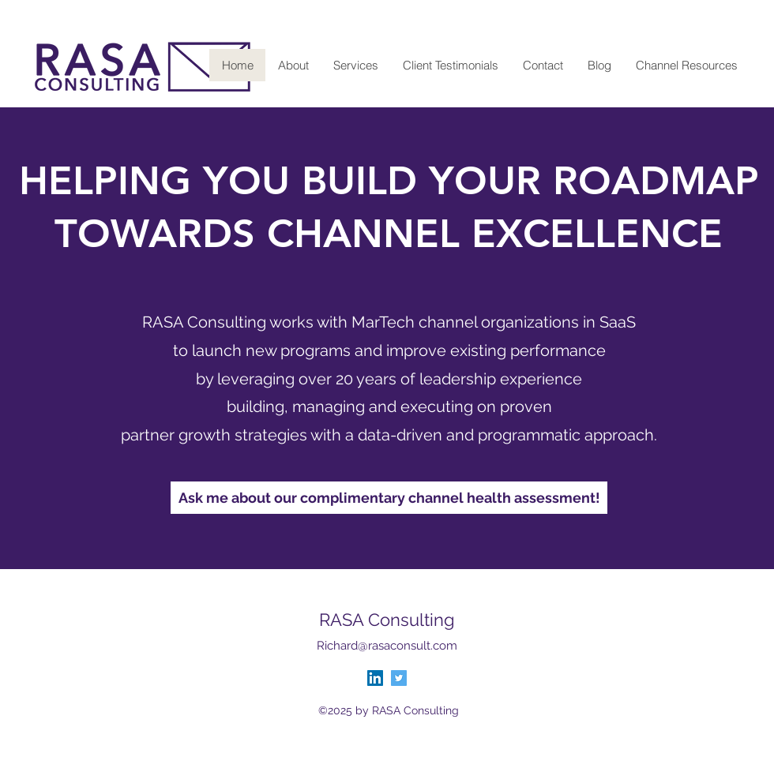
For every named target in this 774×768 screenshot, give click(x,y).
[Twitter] (399, 678)
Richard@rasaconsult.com (387, 646)
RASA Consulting (387, 619)
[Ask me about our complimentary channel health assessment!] (389, 497)
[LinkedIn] (375, 678)
